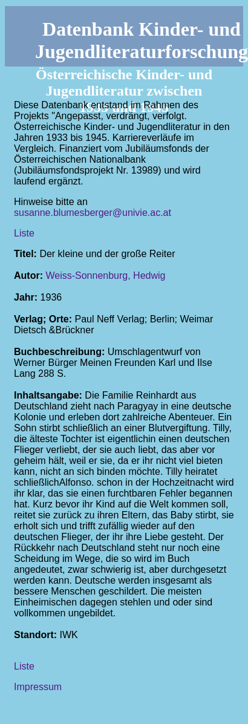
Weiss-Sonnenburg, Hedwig (105, 275)
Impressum (38, 687)
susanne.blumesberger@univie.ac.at (92, 212)
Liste (24, 233)
